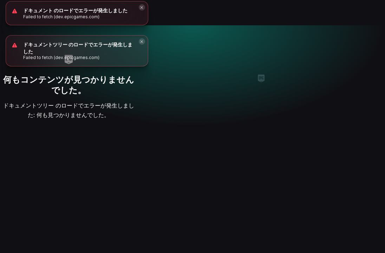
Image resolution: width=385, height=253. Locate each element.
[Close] (142, 41)
